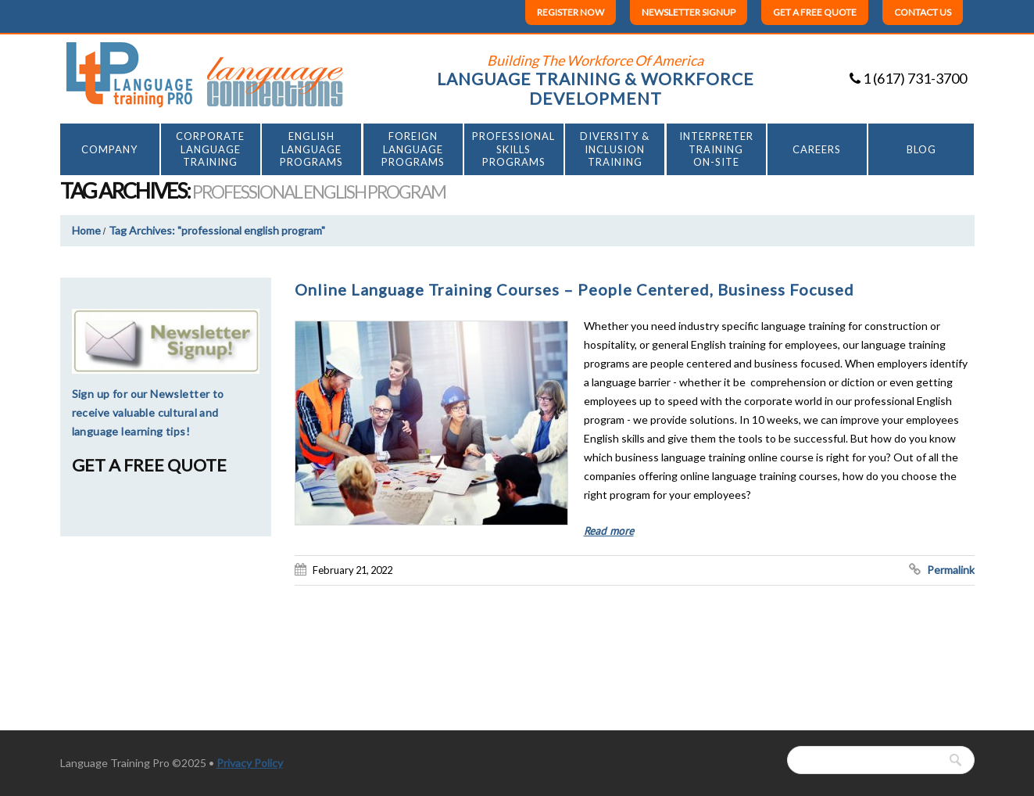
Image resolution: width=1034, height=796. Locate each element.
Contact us (922, 12)
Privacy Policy (249, 762)
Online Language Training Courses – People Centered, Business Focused (574, 289)
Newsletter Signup (688, 12)
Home (86, 230)
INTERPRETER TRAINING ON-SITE (716, 149)
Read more (609, 531)
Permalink (951, 569)
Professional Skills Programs (513, 149)
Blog (921, 149)
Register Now (570, 12)
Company (109, 149)
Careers (816, 149)
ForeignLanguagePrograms (413, 149)
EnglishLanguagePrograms (311, 149)
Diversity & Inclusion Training (614, 149)
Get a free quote (815, 12)
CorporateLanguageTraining (210, 149)
